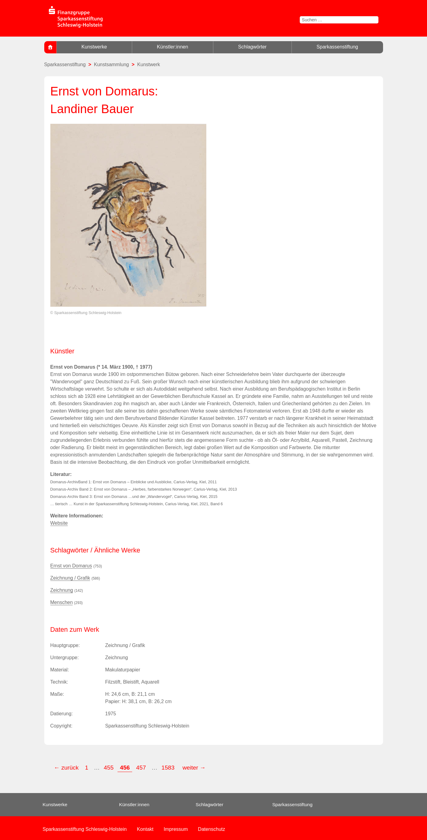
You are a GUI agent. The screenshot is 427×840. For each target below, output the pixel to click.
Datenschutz (211, 829)
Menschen (61, 602)
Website (59, 523)
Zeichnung (61, 590)
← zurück (66, 767)
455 (109, 767)
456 (125, 767)
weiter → (194, 767)
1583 (168, 767)
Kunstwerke (94, 46)
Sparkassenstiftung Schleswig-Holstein (85, 829)
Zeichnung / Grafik (70, 578)
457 (141, 767)
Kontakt (145, 829)
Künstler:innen (172, 46)
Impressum (176, 829)
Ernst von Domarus (71, 565)
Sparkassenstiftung (337, 46)
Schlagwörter (252, 46)
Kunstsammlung (111, 64)
